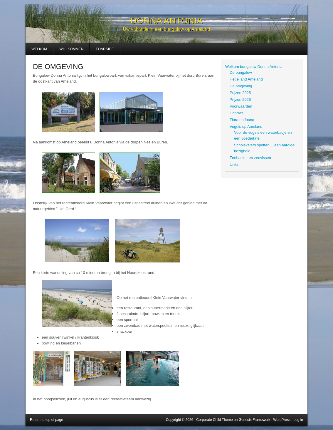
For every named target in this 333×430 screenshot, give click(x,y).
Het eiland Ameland (246, 79)
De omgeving (241, 86)
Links (234, 164)
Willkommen (71, 49)
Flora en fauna (242, 120)
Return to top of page (46, 420)
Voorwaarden (241, 106)
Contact (236, 113)
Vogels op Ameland (246, 126)
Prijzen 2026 (240, 99)
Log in (298, 420)
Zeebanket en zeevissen (250, 157)
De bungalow (241, 72)
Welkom (39, 49)
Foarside (105, 49)
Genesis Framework (254, 420)
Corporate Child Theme (214, 420)
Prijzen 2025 (240, 93)
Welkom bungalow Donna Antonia (253, 66)
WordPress (281, 420)
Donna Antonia (166, 20)
